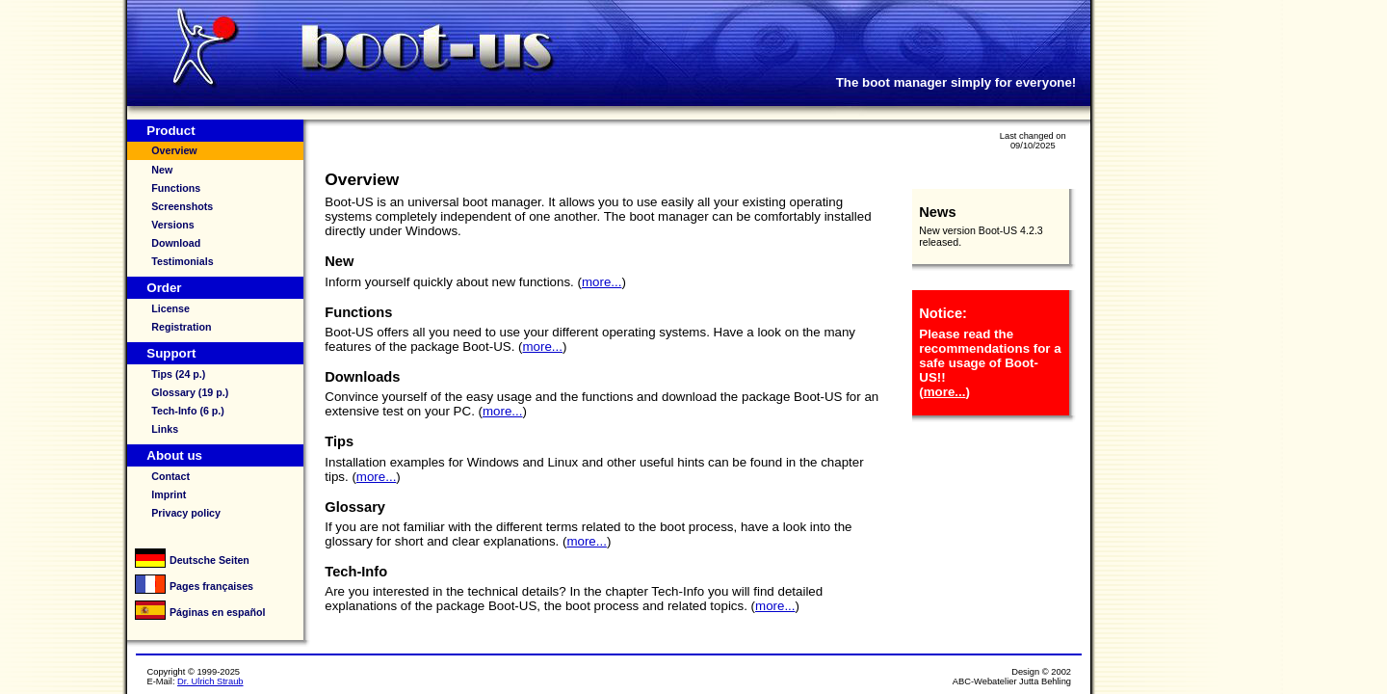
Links (164, 429)
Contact (170, 476)
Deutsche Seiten (209, 560)
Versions (172, 224)
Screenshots (182, 206)
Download (175, 243)
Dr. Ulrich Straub (210, 681)
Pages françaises (211, 586)
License (170, 308)
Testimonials (182, 261)
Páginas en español (218, 612)
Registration (181, 327)
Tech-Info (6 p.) (187, 410)
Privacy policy (186, 513)
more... (601, 282)
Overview (173, 150)
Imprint (168, 494)
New (161, 169)
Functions (175, 188)
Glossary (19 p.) (189, 392)
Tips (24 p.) (178, 374)
